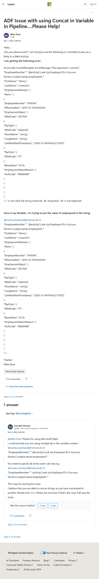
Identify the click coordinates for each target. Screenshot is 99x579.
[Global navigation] (3, 4)
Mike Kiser (15, 34)
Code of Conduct (61, 564)
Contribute (59, 560)
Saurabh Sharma (22, 425)
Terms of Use (43, 564)
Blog (46, 560)
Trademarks (11, 569)
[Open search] (85, 4)
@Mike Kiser (15, 438)
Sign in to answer (12, 536)
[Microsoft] (49, 4)
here (32, 492)
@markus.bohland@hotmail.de (21, 219)
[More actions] (92, 12)
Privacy (71, 560)
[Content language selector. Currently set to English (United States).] (20, 552)
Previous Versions (31, 560)
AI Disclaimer (12, 560)
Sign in (93, 4)
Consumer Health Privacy (18, 564)
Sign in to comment (13, 396)
